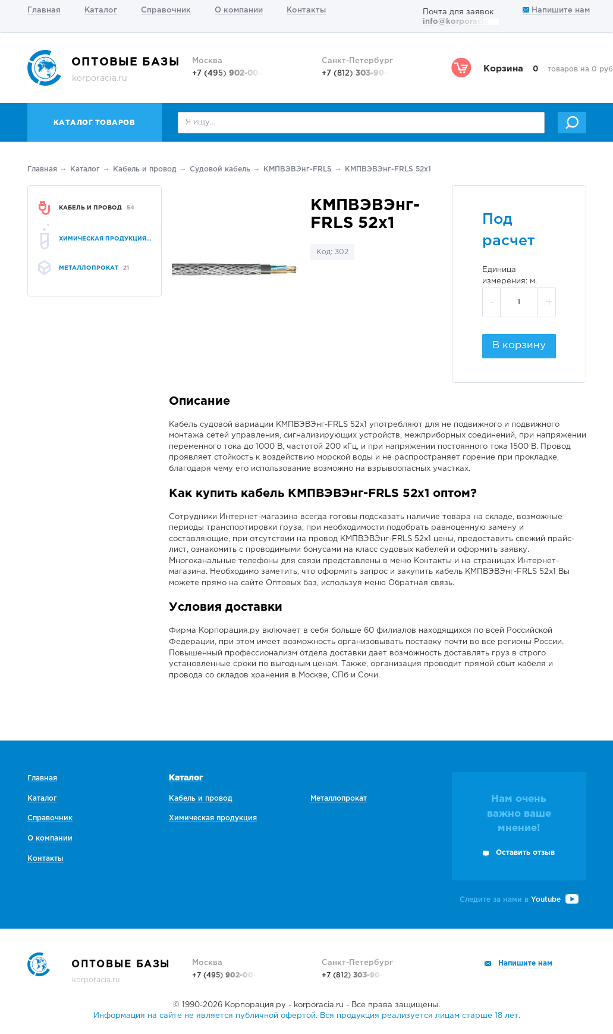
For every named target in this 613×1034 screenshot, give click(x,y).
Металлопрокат (338, 798)
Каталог (100, 10)
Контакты (306, 10)
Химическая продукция (213, 818)
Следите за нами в (519, 899)
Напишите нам (556, 10)
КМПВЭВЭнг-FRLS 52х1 (388, 169)
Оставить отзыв (525, 852)
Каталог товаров (95, 123)
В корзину (519, 345)
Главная (44, 10)
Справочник (166, 10)
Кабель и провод (145, 169)
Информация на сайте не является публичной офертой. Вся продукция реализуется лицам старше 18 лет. (306, 1016)
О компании (239, 10)
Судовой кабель (220, 169)
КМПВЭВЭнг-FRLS (297, 169)
